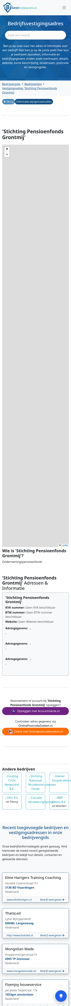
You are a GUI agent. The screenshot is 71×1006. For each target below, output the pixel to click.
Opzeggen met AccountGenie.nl (35, 711)
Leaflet (63, 545)
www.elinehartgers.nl (19, 899)
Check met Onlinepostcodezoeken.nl (35, 731)
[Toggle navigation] (64, 7)
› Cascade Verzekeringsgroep (36, 800)
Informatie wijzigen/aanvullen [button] (33, 101)
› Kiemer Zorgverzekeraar (60, 778)
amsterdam (25, 994)
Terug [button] (8, 101)
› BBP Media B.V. (59, 802)
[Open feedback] (61, 996)
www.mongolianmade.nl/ (21, 971)
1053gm (11, 994)
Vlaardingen (25, 887)
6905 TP (11, 959)
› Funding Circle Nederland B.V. (12, 782)
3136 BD (11, 887)
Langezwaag (24, 923)
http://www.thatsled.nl (20, 935)
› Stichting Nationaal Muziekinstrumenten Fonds (36, 782)
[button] (7, 149)
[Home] (20, 7)
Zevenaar (23, 959)
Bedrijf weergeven (52, 899)
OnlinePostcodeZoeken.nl (35, 726)
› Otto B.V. (11, 799)
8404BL (10, 923)
